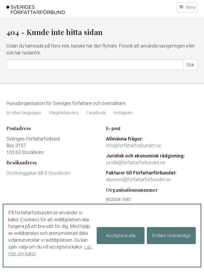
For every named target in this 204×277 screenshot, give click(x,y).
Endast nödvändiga (171, 235)
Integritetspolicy (64, 112)
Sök (190, 64)
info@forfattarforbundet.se (133, 145)
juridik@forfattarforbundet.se (135, 162)
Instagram (123, 112)
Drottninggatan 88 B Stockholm (38, 173)
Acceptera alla (120, 235)
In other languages (23, 112)
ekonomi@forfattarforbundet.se (138, 179)
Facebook (96, 112)
